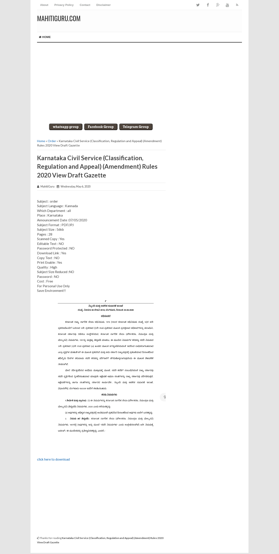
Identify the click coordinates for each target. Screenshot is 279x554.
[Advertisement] (139, 79)
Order (52, 141)
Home (45, 37)
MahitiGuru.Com (58, 18)
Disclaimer (103, 5)
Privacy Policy (64, 5)
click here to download (53, 459)
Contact (85, 5)
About (44, 5)
